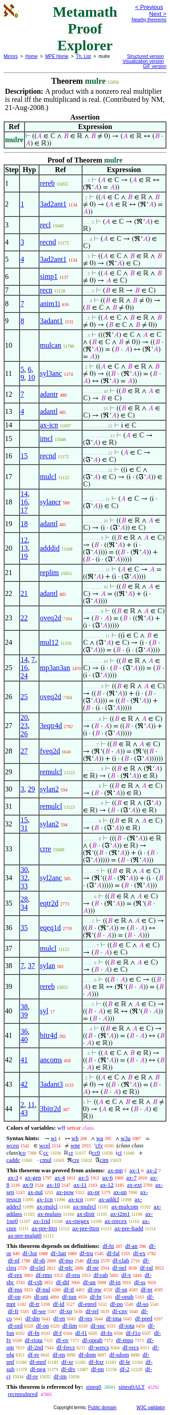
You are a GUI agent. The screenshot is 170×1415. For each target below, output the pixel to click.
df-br (96, 1296)
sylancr (50, 502)
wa (99, 1138)
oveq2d (50, 618)
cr (70, 1152)
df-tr (34, 1303)
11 (31, 1104)
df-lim (69, 1325)
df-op (14, 1296)
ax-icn (49, 425)
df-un (89, 1282)
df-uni (41, 1296)
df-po (116, 1303)
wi (54, 1138)
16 (24, 502)
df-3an (58, 1253)
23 (24, 725)
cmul (46, 1159)
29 (31, 789)
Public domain (102, 1407)
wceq (12, 1145)
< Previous (149, 7)
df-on (42, 1325)
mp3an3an (55, 668)
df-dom (87, 1354)
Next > (157, 13)
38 (24, 1007)
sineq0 (93, 1386)
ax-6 (107, 1177)
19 (24, 556)
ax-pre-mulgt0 (24, 1235)
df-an (131, 1245)
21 (24, 593)
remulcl (51, 772)
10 (31, 377)
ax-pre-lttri (44, 1228)
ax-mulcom (125, 1206)
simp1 (49, 276)
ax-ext (134, 1184)
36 (24, 1031)
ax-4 (59, 1177)
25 (24, 696)
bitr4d (48, 1035)
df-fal (113, 1253)
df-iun (69, 1296)
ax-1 (135, 1170)
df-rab (100, 1274)
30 (24, 869)
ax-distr (86, 1213)
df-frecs (66, 1347)
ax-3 (13, 1177)
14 (24, 494)
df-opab (124, 1296)
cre (75, 1159)
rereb (47, 183)
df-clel (37, 1267)
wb (75, 1138)
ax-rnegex (77, 1221)
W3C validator (150, 1407)
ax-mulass (50, 1213)
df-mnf (37, 1361)
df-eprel (87, 1303)
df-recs (130, 1347)
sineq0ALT (131, 1386)
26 (24, 734)
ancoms (51, 1060)
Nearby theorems (148, 19)
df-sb (39, 1260)
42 (24, 1084)
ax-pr (93, 1192)
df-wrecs (98, 1347)
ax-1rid (41, 1221)
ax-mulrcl (84, 1206)
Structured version (145, 56)
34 (24, 907)
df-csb (35, 1282)
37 (31, 965)
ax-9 (28, 1184)
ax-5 (83, 1177)
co (22, 1152)
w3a (126, 1138)
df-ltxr (96, 1361)
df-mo (65, 1260)
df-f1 (81, 1332)
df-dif (62, 1282)
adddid (50, 548)
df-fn (33, 1332)
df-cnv (119, 1311)
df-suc (98, 1325)
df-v (126, 1274)
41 (24, 1060)
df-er (33, 1354)
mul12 (49, 642)
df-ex (139, 1253)
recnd (48, 242)
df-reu (73, 1274)
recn (46, 290)
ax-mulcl (47, 1206)
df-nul (43, 1289)
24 (24, 676)
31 (24, 828)
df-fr (13, 1311)
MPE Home (56, 56)
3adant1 (51, 321)
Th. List (83, 56)
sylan (47, 965)
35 (24, 927)
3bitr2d (50, 1109)
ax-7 (131, 1177)
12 (24, 540)
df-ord (15, 1325)
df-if (68, 1289)
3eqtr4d (51, 725)
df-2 (125, 1369)
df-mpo (124, 1340)
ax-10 (53, 1184)
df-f (57, 1332)
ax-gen (33, 1177)
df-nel (119, 1267)
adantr (49, 394)
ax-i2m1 (120, 1213)
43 (24, 1113)
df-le (125, 1361)
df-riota (34, 1340)
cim (104, 1159)
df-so (142, 1303)
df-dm (32, 1318)
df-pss (15, 1289)
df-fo (106, 1332)
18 (24, 524)
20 (24, 717)
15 (24, 456)
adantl (49, 411)
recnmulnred (23, 1394)
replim (49, 572)
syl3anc (51, 373)
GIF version (154, 66)
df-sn (121, 1289)
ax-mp (115, 1170)
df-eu (93, 1260)
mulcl (48, 476)
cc (46, 1152)
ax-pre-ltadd (128, 1228)
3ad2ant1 (53, 204)
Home (31, 56)
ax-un (120, 1192)
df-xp (65, 1311)
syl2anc (51, 878)
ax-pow (65, 1192)
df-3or (30, 1253)
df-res (85, 1318)
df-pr (146, 1289)
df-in (115, 1282)
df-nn (97, 1369)
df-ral (146, 1267)
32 (24, 878)
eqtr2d (49, 903)
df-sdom (119, 1354)
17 (24, 510)
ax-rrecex (116, 1221)
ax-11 (80, 1184)
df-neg (37, 1369)
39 (24, 1015)
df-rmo (44, 1274)
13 (24, 548)
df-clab (120, 1260)
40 (24, 1039)
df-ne (93, 1267)
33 (24, 886)
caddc (13, 1159)
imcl (46, 438)
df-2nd (35, 1347)
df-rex (15, 1274)
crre (45, 849)
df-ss (140, 1282)
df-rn (59, 1318)
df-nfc (65, 1267)
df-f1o (133, 1332)
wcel (44, 1145)
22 (24, 618)
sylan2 (49, 789)
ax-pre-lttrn (86, 1228)
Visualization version (143, 61)
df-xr (67, 1361)
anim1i (50, 303)
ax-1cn (45, 1199)
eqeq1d (50, 927)
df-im (60, 1376)
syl (44, 1011)
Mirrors (11, 56)
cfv (99, 1145)
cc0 (96, 1152)
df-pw (94, 1289)
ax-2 (151, 1170)
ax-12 (107, 1184)
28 (24, 899)
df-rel (92, 1311)
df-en (59, 1354)
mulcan (50, 345)
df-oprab (92, 1340)
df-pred (143, 1318)
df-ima (113, 1318)
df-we (39, 1311)
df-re (32, 1376)
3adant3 (51, 1084)
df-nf (13, 1260)
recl (45, 225)
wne (75, 1145)
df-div (68, 1369)
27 (24, 751)
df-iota (127, 1325)
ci (119, 1152)
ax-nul (35, 1192)
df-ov (62, 1340)
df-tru (86, 1253)
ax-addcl (109, 1199)
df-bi (108, 1245)
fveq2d (50, 751)
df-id (58, 1303)
